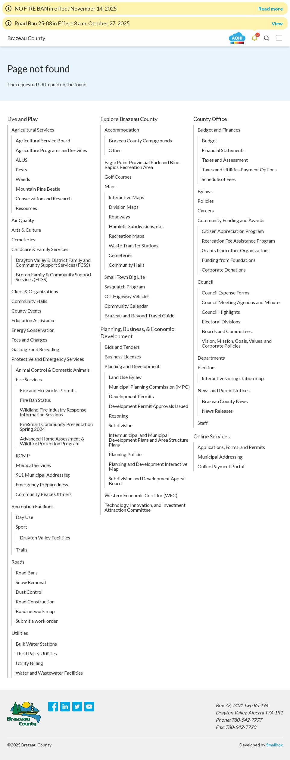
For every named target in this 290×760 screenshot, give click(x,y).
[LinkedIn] (65, 706)
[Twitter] (77, 706)
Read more (270, 8)
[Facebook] (53, 706)
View (277, 23)
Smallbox (274, 744)
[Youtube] (89, 706)
